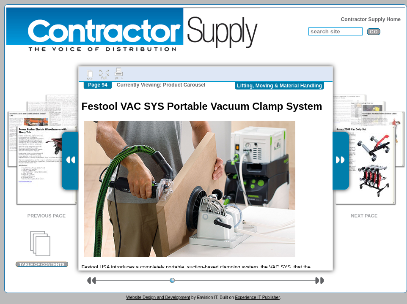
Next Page (364, 215)
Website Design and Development (158, 297)
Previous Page (47, 215)
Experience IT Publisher (257, 297)
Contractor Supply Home (371, 19)
